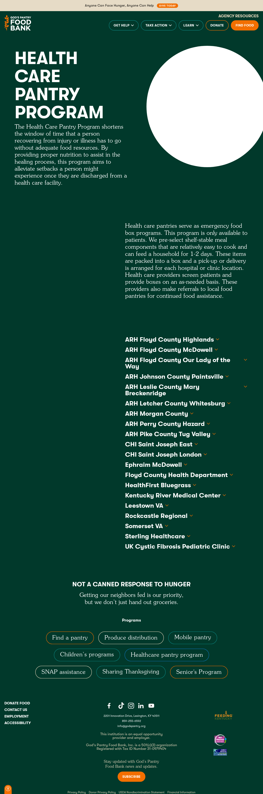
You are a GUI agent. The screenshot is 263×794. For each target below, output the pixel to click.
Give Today (167, 5)
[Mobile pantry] (192, 640)
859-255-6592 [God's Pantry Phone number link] (131, 721)
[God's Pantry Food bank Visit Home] (17, 22)
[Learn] (191, 25)
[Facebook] (108, 705)
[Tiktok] (121, 705)
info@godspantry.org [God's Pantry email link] (131, 726)
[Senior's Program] (199, 675)
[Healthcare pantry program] (167, 657)
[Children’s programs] (87, 657)
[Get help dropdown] (124, 25)
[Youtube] (151, 705)
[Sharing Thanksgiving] (130, 675)
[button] (124, 25)
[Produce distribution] (131, 640)
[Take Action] (159, 25)
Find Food (245, 25)
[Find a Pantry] (70, 640)
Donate (217, 25)
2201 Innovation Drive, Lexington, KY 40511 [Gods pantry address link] (131, 716)
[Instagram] (131, 706)
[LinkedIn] (141, 705)
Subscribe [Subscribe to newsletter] (131, 776)
